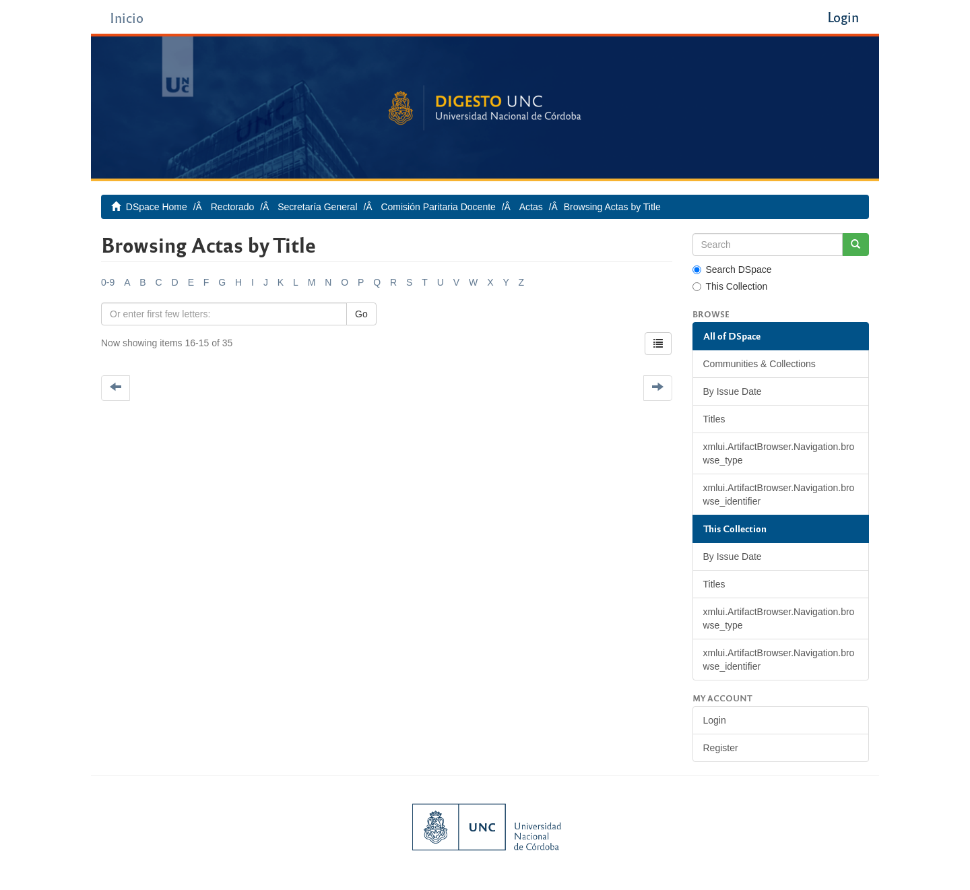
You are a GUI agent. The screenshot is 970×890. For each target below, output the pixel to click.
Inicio (126, 17)
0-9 (108, 282)
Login (714, 720)
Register (720, 747)
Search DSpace (732, 269)
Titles (714, 419)
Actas (531, 206)
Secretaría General (317, 206)
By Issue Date (732, 391)
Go (361, 314)
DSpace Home (156, 206)
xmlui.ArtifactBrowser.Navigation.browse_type (779, 453)
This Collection (730, 286)
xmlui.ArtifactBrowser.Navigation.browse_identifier (779, 494)
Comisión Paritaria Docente (438, 206)
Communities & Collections (759, 363)
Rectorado (233, 206)
